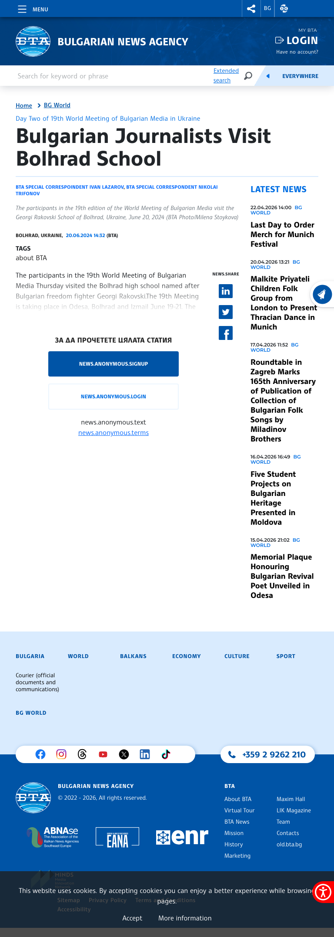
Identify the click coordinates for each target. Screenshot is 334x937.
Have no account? (297, 51)
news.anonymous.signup (113, 363)
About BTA (237, 799)
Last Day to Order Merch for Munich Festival (282, 234)
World (78, 656)
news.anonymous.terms (113, 432)
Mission (234, 833)
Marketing (237, 855)
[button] (251, 8)
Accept (132, 917)
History (233, 844)
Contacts (288, 833)
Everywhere (300, 76)
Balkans (133, 656)
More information (185, 917)
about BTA (31, 257)
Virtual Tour (239, 810)
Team (283, 821)
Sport (286, 656)
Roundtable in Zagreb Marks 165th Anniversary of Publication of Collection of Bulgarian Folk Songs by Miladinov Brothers (283, 400)
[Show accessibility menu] (323, 892)
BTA (229, 786)
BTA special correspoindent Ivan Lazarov (70, 187)
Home (24, 105)
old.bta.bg (289, 844)
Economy (186, 656)
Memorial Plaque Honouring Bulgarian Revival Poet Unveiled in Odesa (282, 576)
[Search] (248, 75)
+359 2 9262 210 (274, 754)
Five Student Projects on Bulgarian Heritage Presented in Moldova (273, 498)
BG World (57, 105)
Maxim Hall (291, 799)
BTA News (236, 821)
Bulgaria (30, 656)
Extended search (226, 75)
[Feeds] (268, 76)
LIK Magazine (294, 810)
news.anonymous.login (113, 396)
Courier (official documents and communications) (37, 682)
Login (302, 40)
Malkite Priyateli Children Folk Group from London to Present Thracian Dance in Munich (283, 303)
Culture (237, 656)
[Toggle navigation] (32, 8)
